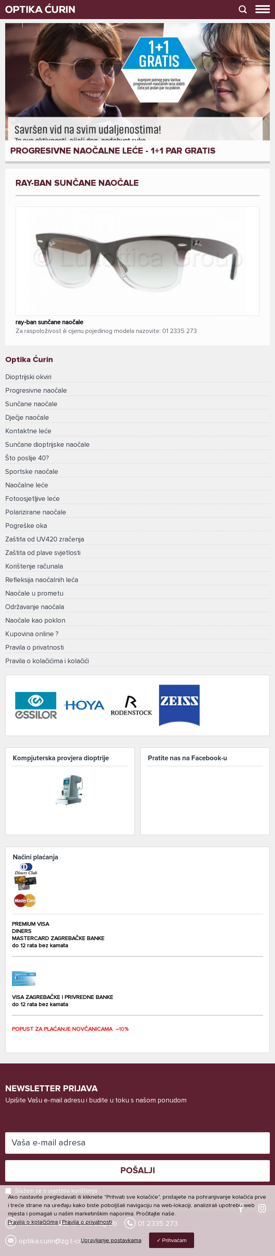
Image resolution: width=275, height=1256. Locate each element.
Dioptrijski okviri (28, 377)
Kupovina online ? (32, 634)
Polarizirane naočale (35, 512)
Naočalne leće (26, 485)
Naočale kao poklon (35, 620)
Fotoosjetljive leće (32, 499)
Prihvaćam (174, 1240)
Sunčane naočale (31, 404)
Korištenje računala (34, 566)
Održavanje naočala (34, 607)
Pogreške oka (26, 526)
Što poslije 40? (27, 458)
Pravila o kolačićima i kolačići (47, 661)
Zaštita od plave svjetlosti (43, 553)
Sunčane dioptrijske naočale (47, 445)
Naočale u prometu (34, 593)
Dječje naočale (27, 418)
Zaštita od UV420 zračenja (44, 539)
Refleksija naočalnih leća (41, 580)
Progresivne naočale (36, 391)
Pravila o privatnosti (34, 648)
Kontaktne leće (28, 431)
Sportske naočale (31, 472)
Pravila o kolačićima (33, 1222)
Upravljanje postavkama (111, 1240)
